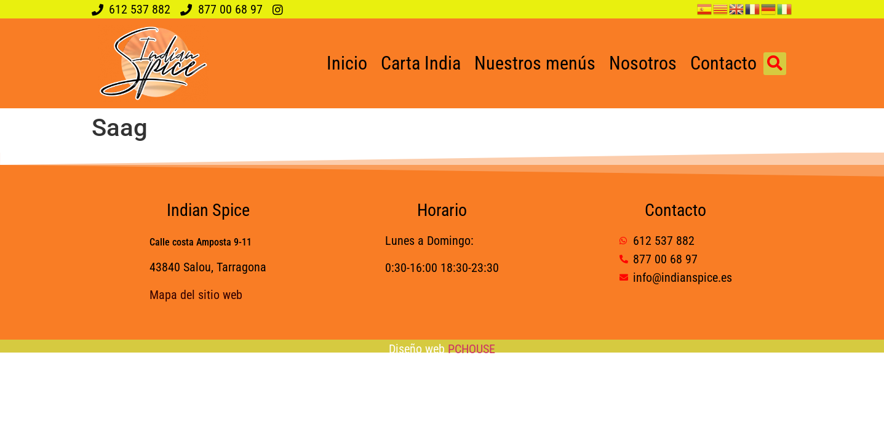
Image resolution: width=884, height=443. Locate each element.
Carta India (421, 63)
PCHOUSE (471, 348)
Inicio (347, 63)
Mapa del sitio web (195, 294)
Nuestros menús (534, 63)
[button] (774, 63)
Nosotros (643, 63)
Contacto (723, 63)
